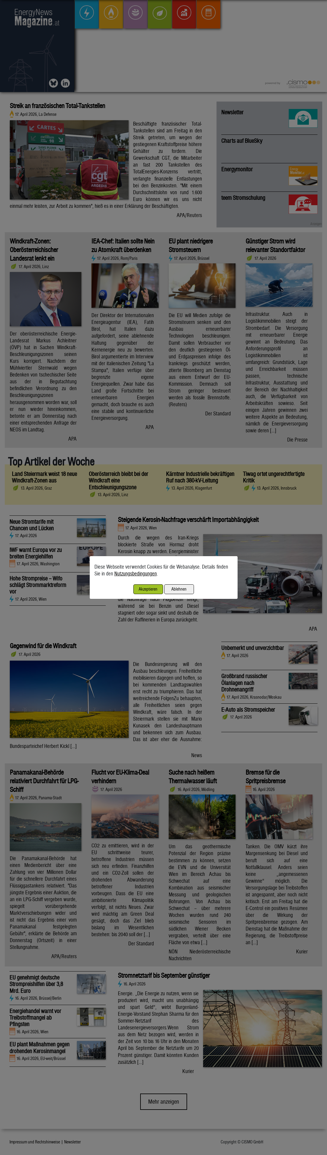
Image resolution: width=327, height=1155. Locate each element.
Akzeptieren (148, 588)
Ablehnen (179, 588)
